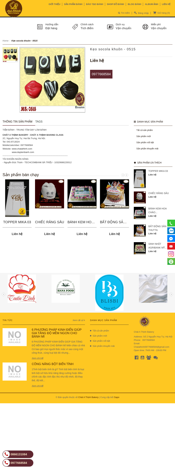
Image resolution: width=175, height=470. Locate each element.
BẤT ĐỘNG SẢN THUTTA (120, 222)
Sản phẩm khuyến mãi (147, 148)
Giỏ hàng (161, 13)
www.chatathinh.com (22, 148)
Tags (38, 121)
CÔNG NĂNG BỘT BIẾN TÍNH (52, 364)
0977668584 (101, 74)
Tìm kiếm (124, 13)
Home (6, 40)
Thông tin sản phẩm (17, 121)
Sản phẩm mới (143, 136)
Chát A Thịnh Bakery (88, 397)
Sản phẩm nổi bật (145, 142)
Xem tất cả (79, 320)
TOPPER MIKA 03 (17, 222)
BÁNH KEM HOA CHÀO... (87, 222)
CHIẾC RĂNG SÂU (49, 222)
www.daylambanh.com (23, 152)
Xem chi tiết (37, 358)
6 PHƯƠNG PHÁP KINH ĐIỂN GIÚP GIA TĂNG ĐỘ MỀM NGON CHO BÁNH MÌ (57, 333)
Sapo (116, 397)
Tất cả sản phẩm (144, 130)
